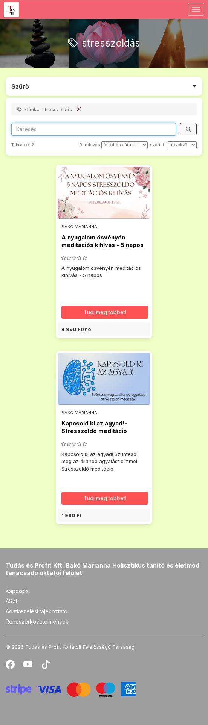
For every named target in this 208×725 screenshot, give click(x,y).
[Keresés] (188, 129)
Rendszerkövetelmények (37, 621)
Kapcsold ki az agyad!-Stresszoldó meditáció (94, 427)
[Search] (93, 129)
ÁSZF (12, 601)
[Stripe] (71, 689)
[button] (104, 329)
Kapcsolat (18, 591)
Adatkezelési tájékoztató (36, 611)
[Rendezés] (124, 144)
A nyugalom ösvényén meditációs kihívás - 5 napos (102, 241)
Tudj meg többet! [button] (105, 312)
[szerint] (182, 144)
